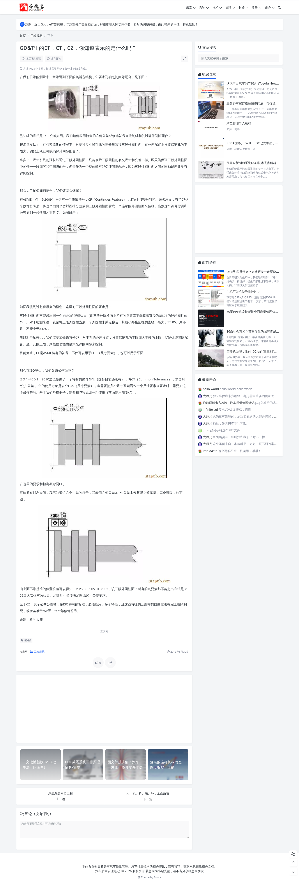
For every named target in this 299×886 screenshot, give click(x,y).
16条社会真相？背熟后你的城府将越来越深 (255, 331)
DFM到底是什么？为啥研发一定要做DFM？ (256, 272)
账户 (269, 7)
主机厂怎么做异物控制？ (243, 292)
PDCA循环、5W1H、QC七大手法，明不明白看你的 (261, 143)
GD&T (26, 640)
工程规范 (36, 36)
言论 (204, 7)
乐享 (191, 7)
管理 (230, 7)
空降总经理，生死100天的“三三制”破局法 (254, 351)
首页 (23, 36)
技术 (217, 7)
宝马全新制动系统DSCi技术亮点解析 (251, 163)
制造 (243, 7)
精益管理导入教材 (238, 123)
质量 (256, 7)
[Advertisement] (104, 708)
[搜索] (279, 7)
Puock (157, 877)
